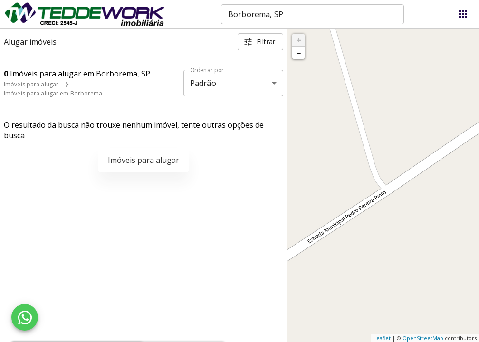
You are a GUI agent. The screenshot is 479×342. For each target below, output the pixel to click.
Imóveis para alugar (31, 84)
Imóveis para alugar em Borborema (53, 93)
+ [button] (298, 40)
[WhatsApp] (24, 317)
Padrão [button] (203, 83)
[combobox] (312, 14)
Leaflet (382, 338)
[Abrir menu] (462, 14)
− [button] (298, 52)
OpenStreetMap (422, 338)
